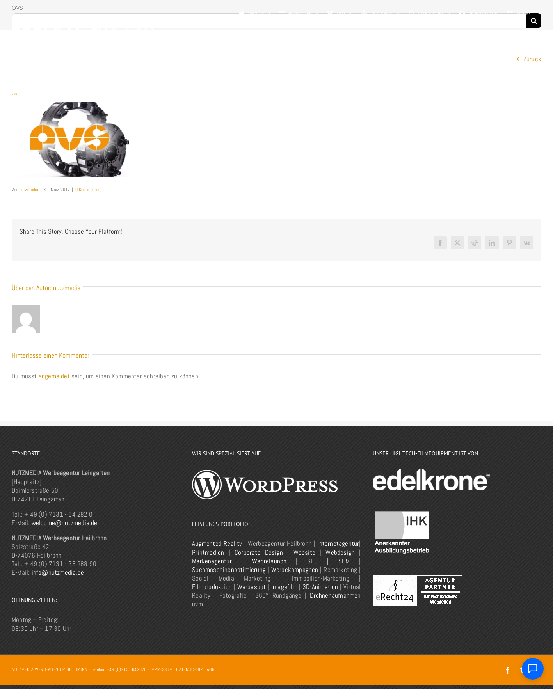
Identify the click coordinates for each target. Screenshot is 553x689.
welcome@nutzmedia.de (65, 523)
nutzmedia (29, 189)
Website (304, 552)
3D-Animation (320, 586)
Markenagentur (212, 561)
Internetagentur (338, 543)
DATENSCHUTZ (189, 669)
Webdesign (340, 552)
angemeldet (54, 376)
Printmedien (208, 552)
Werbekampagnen (294, 569)
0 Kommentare (88, 189)
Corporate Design (259, 552)
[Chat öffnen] (533, 669)
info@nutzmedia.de (58, 572)
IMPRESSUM (161, 669)
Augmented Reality (217, 543)
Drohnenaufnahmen (335, 595)
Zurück (532, 59)
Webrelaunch (269, 561)
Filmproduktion (212, 586)
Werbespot (251, 586)
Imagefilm (284, 586)
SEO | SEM (328, 561)
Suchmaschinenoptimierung (229, 569)
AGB (210, 669)
